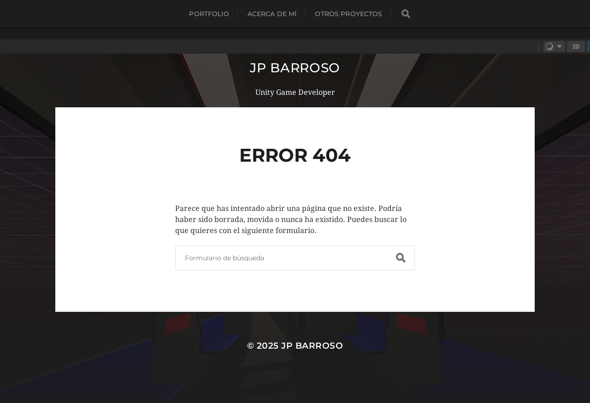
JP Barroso (295, 68)
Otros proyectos (348, 14)
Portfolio (209, 14)
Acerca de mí (272, 14)
